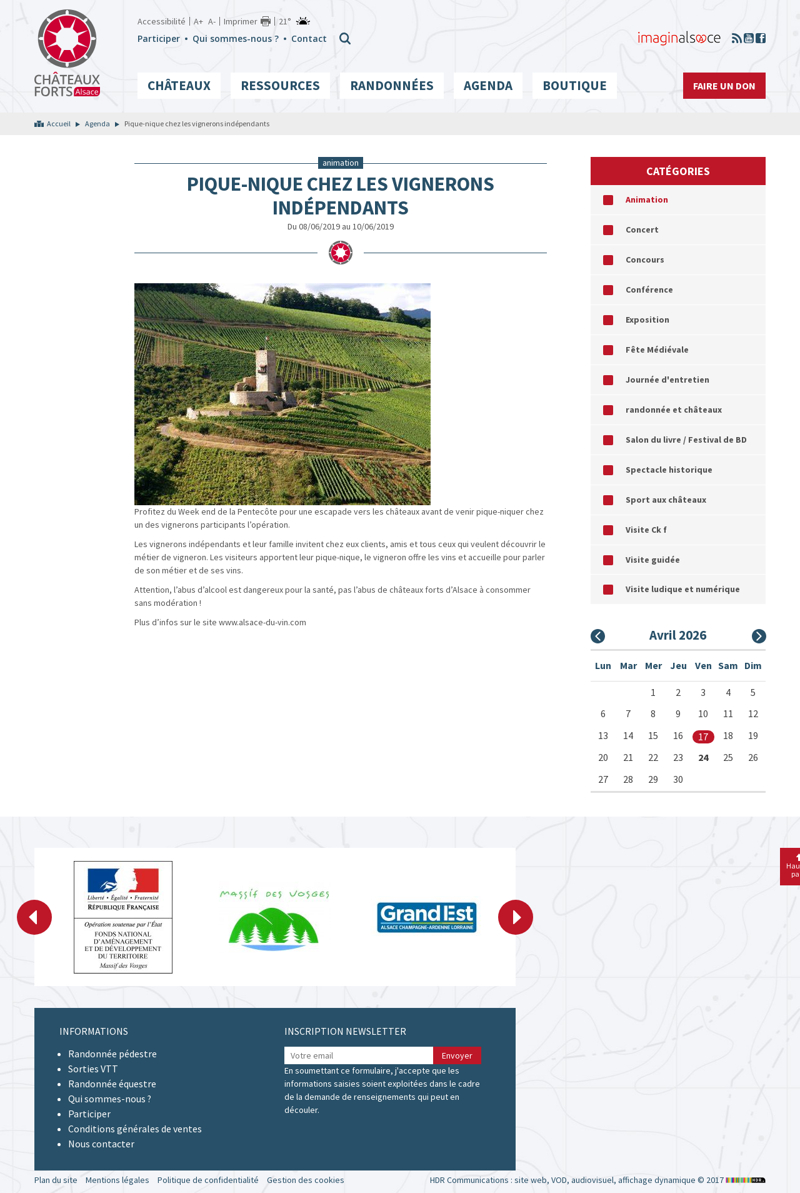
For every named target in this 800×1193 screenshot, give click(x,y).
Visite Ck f (646, 529)
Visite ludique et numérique (683, 589)
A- (212, 21)
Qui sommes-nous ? (235, 38)
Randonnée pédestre (112, 1053)
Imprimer (241, 21)
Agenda (488, 85)
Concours (645, 259)
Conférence (649, 289)
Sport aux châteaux (666, 499)
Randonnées (392, 85)
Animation (647, 199)
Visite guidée (653, 559)
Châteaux (179, 85)
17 (703, 736)
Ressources (280, 85)
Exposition (647, 319)
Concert (642, 229)
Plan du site (56, 1179)
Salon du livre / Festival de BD (686, 439)
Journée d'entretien (667, 379)
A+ (198, 21)
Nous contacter (101, 1143)
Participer (159, 38)
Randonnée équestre (112, 1083)
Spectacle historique (669, 469)
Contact (309, 38)
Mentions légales (117, 1179)
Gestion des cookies (305, 1179)
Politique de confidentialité (208, 1179)
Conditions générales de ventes (135, 1128)
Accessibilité (162, 21)
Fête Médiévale (657, 349)
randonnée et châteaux (674, 409)
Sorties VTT (93, 1068)
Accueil (59, 123)
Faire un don (724, 85)
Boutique (574, 85)
